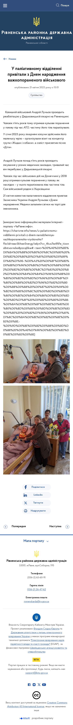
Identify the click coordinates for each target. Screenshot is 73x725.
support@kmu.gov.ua (36, 673)
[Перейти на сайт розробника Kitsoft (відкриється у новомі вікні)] (25, 718)
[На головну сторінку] (36, 31)
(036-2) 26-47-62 (36, 589)
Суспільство (36, 95)
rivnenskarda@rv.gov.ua (36, 601)
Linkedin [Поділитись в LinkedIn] (38, 495)
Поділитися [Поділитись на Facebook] (38, 487)
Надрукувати (38, 511)
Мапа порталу (34, 541)
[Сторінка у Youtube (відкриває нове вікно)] (44, 685)
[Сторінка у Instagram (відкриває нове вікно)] (34, 685)
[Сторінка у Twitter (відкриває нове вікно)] (39, 685)
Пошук (65, 5)
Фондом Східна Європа (46, 629)
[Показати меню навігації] (5, 5)
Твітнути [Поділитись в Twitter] (38, 503)
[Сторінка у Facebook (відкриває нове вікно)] (29, 685)
